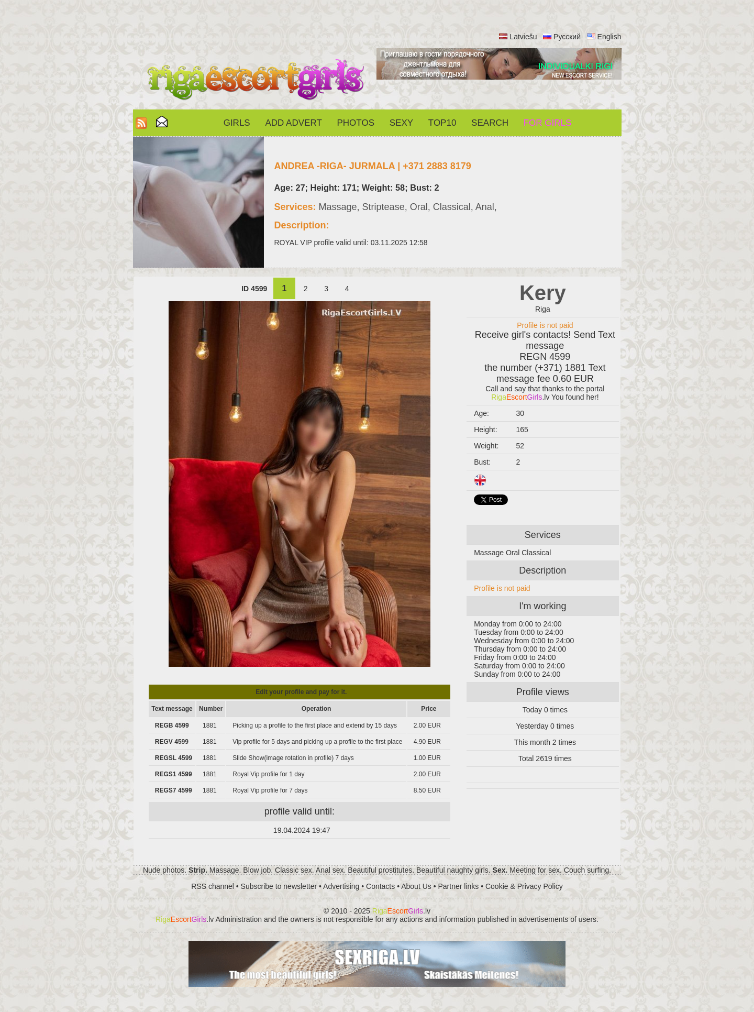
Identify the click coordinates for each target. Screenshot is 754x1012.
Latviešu (523, 36)
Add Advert (293, 123)
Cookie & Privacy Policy (524, 886)
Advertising (341, 886)
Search (489, 123)
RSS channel (212, 886)
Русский (567, 36)
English (609, 36)
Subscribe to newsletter (279, 886)
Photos (355, 123)
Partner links (458, 886)
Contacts (380, 886)
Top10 (442, 123)
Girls (237, 123)
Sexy (401, 123)
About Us (416, 886)
